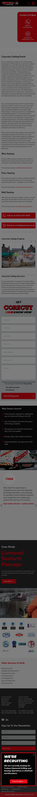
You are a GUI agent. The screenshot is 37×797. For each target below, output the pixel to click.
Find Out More (17, 781)
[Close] (34, 754)
